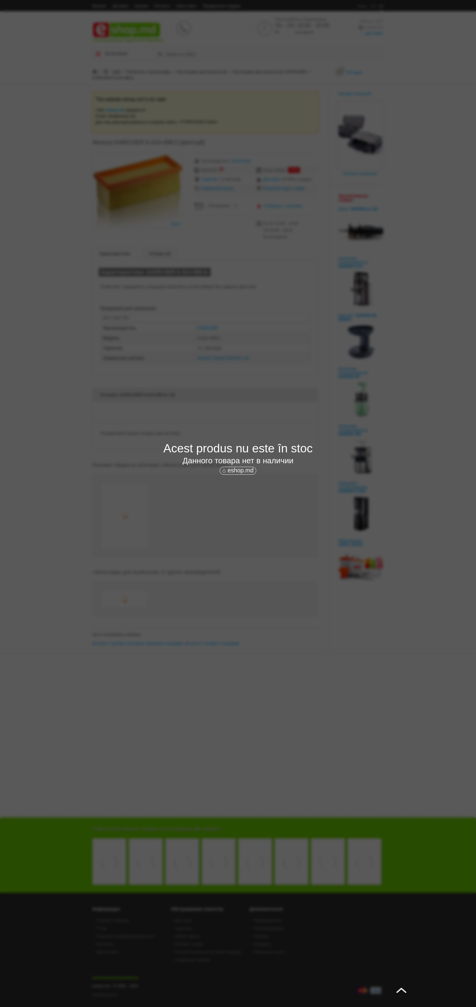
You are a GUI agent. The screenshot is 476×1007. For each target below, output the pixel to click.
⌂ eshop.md (238, 470)
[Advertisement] (238, 521)
